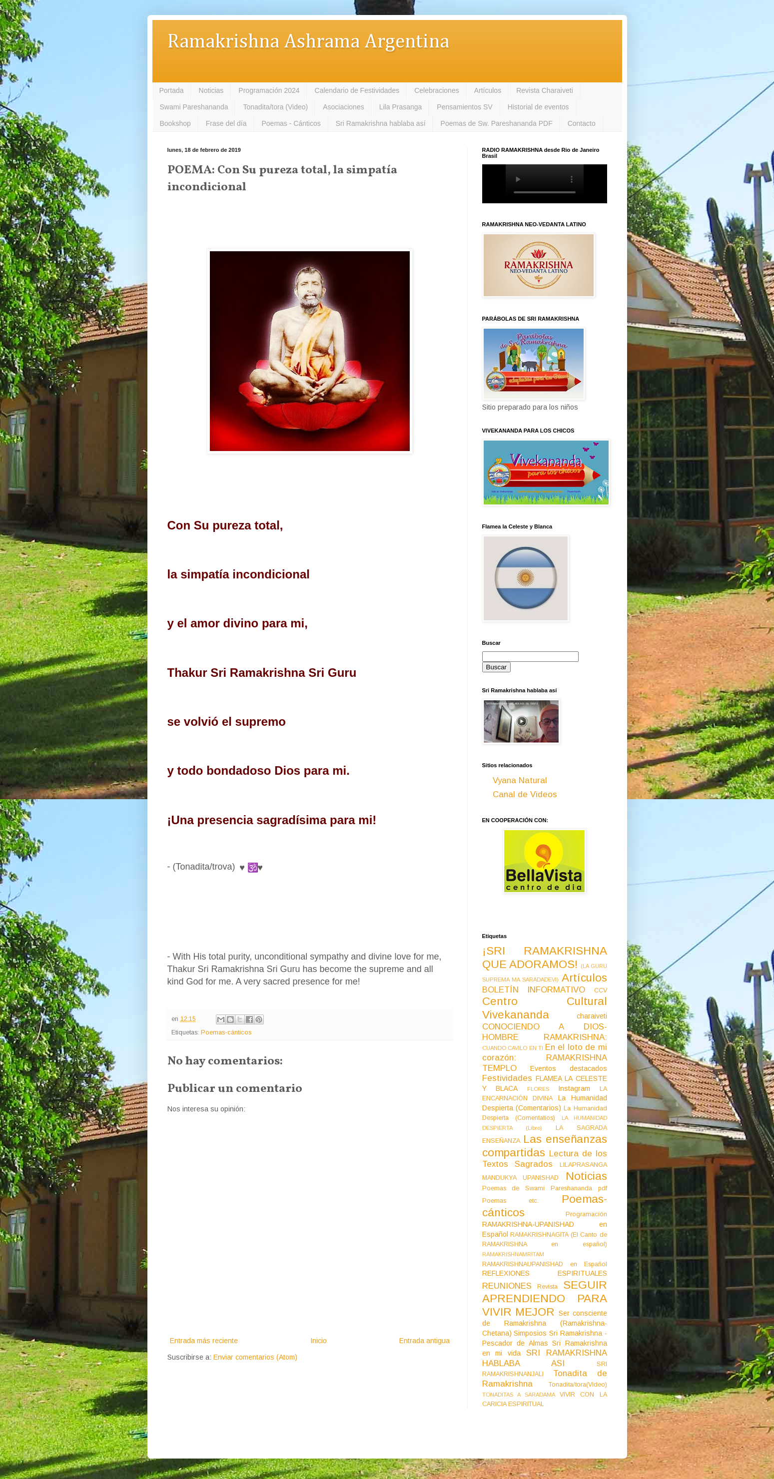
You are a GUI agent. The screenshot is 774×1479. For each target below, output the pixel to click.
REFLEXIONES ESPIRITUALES (544, 1273)
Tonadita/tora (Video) (275, 107)
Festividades (507, 1078)
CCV (600, 990)
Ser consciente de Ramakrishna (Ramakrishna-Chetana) (544, 1323)
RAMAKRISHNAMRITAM (513, 1254)
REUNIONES (507, 1286)
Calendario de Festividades (357, 90)
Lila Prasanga (400, 107)
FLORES (538, 1089)
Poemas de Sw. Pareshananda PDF (497, 123)
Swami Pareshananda (194, 107)
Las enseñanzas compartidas (544, 1146)
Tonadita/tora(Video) (578, 1384)
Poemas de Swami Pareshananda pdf (544, 1188)
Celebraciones (436, 90)
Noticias (211, 90)
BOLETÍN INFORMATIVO (534, 989)
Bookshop (175, 123)
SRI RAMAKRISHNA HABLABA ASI (544, 1358)
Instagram (574, 1088)
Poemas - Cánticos (291, 123)
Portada (171, 90)
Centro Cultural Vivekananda (544, 1008)
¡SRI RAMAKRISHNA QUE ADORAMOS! (544, 958)
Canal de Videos (525, 794)
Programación (586, 1214)
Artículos (487, 90)
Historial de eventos (538, 107)
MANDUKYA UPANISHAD (520, 1177)
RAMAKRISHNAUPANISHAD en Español (544, 1264)
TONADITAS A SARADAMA (518, 1395)
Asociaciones (343, 107)
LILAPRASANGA (583, 1164)
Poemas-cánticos (226, 1032)
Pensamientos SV (464, 107)
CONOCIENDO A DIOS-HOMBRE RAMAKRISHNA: (544, 1032)
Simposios (530, 1333)
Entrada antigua (424, 1341)
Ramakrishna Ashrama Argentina (308, 42)
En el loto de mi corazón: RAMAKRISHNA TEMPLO (544, 1057)
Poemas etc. (510, 1200)
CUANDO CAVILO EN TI (513, 1048)
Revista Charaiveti (544, 90)
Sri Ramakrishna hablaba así (381, 123)
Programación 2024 (268, 90)
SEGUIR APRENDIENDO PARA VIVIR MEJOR (544, 1298)
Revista (547, 1286)
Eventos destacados (568, 1068)
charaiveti (592, 1016)
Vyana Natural (520, 780)
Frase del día (226, 123)
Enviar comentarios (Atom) (255, 1357)
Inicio (318, 1341)
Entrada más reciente (204, 1341)
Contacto (582, 123)
